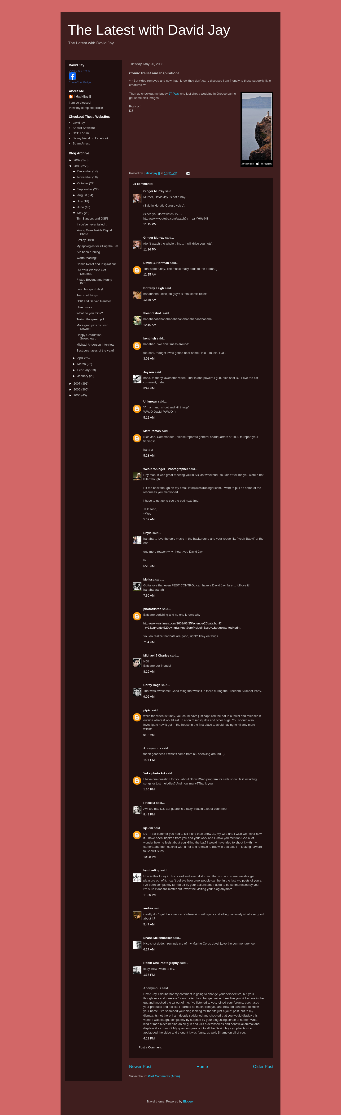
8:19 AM (149, 671)
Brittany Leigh (153, 288)
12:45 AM (149, 325)
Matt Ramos (152, 431)
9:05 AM (149, 696)
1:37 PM (149, 974)
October (83, 183)
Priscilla (149, 803)
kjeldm (148, 828)
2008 (77, 166)
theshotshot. (152, 313)
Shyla (147, 533)
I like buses (84, 307)
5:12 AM (149, 417)
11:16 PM (150, 249)
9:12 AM (149, 735)
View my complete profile (86, 108)
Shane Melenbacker (157, 938)
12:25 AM (149, 274)
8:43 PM (149, 814)
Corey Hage (151, 685)
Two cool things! (87, 295)
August (82, 195)
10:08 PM (150, 857)
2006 (77, 389)
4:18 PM (149, 1038)
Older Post (263, 1066)
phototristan (152, 609)
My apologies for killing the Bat (97, 246)
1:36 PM (149, 789)
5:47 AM (149, 924)
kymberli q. (151, 870)
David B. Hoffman (156, 263)
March (82, 364)
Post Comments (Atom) (164, 1076)
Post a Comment (150, 1047)
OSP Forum (81, 133)
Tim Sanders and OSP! (92, 218)
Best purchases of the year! (95, 350)
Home (202, 1066)
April (80, 358)
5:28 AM (149, 455)
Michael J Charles (156, 655)
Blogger (188, 1101)
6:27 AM (149, 949)
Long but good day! (89, 289)
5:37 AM (149, 519)
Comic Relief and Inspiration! (96, 264)
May (80, 213)
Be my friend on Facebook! (91, 138)
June (81, 207)
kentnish (149, 338)
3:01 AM (149, 358)
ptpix (147, 710)
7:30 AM (149, 595)
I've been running (88, 252)
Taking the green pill (90, 319)
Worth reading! (86, 258)
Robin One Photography (161, 963)
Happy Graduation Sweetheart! (88, 336)
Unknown (150, 401)
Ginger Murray (153, 191)
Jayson (148, 372)
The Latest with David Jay (149, 30)
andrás (148, 908)
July (80, 201)
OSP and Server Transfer (93, 301)
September (85, 189)
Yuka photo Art (154, 773)
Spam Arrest (81, 143)
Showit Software (84, 128)
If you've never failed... (91, 224)
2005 (77, 395)
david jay (79, 122)
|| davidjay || (82, 96)
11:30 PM (150, 895)
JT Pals (174, 93)
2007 (77, 383)
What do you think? (89, 313)
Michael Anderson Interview (95, 344)
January (83, 376)
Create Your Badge (80, 82)
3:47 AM (149, 388)
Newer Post (140, 1066)
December (84, 171)
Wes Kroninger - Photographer (165, 469)
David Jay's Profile (79, 70)
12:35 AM (149, 299)
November (84, 177)
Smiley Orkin (85, 240)
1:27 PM (149, 760)
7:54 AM (149, 642)
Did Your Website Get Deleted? (91, 272)
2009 (77, 160)
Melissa (148, 579)
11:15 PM (150, 224)
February (84, 370)
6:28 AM (149, 566)
